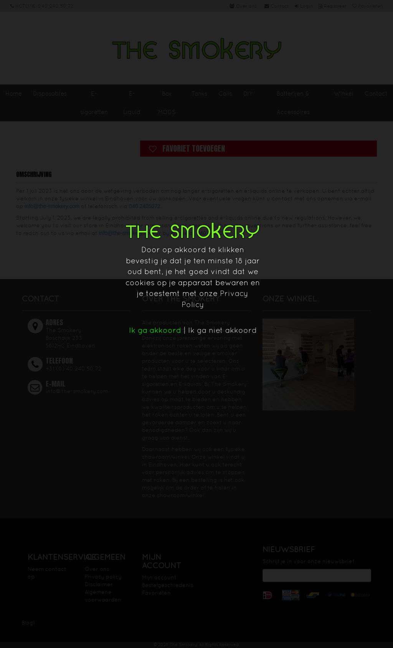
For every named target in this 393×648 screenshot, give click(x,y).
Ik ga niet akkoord (222, 330)
